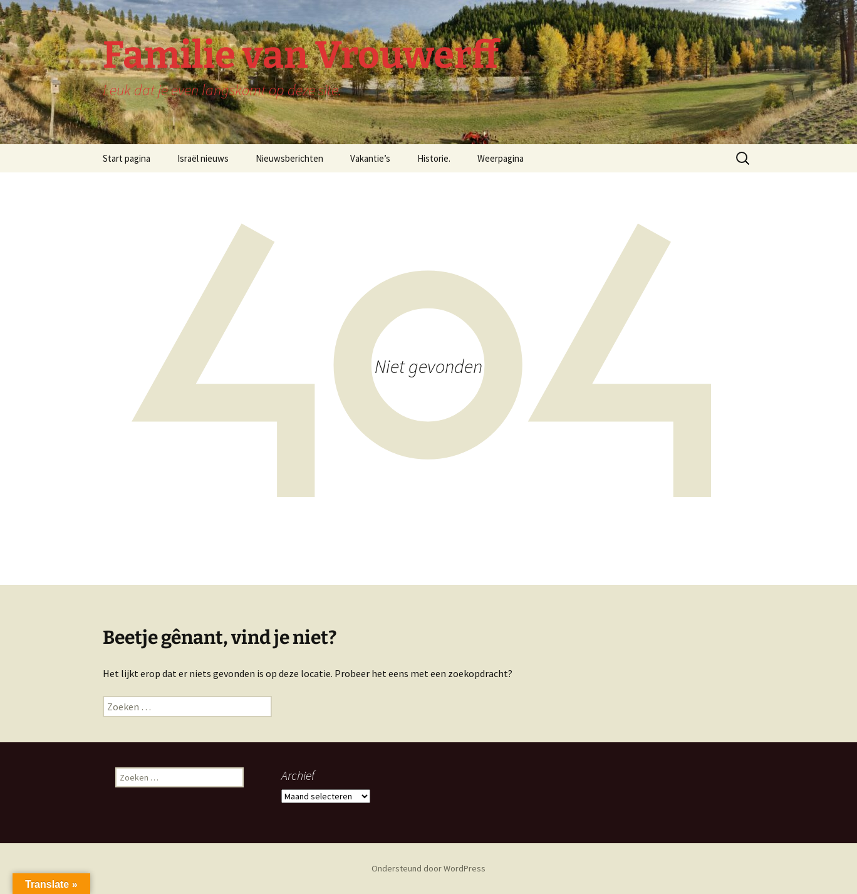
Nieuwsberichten (289, 158)
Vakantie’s (370, 158)
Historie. (433, 158)
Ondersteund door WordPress (428, 868)
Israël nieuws (203, 158)
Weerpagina (500, 158)
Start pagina (126, 158)
